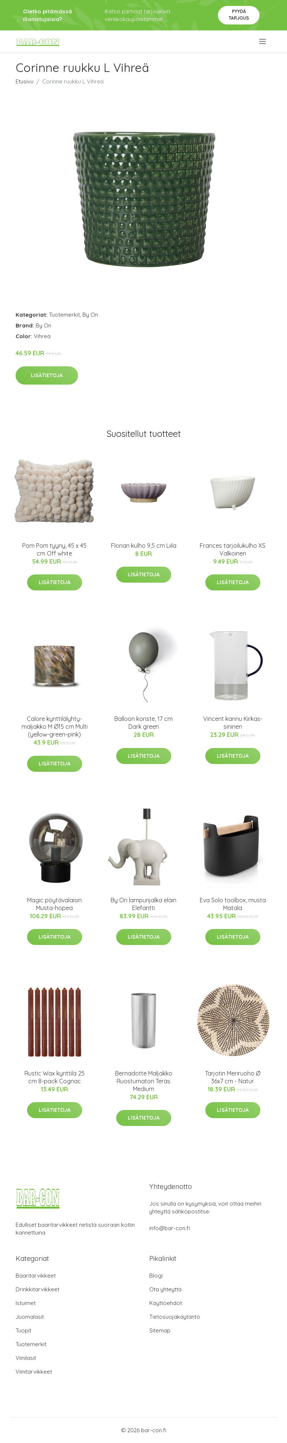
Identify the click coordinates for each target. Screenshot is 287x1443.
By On (90, 314)
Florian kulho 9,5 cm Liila (143, 545)
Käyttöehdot (165, 1303)
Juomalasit (30, 1316)
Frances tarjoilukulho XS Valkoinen (232, 549)
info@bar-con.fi (169, 1228)
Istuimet (26, 1303)
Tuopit (23, 1330)
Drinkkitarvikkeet (37, 1289)
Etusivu (24, 81)
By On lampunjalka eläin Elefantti (143, 904)
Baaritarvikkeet (36, 1275)
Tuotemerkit (64, 314)
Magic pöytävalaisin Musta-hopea (54, 904)
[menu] (263, 41)
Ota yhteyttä (165, 1289)
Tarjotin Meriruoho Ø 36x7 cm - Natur (232, 1077)
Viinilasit (26, 1357)
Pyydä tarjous (239, 15)
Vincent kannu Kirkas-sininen (232, 722)
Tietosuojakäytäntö (174, 1316)
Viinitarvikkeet (34, 1371)
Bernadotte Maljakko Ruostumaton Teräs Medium (143, 1081)
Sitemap (159, 1330)
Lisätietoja (47, 375)
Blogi (156, 1275)
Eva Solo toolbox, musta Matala (233, 904)
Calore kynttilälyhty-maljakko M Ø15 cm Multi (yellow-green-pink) (55, 726)
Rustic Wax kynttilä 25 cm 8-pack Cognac (55, 1077)
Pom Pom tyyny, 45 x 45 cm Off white (54, 549)
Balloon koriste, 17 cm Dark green (143, 722)
